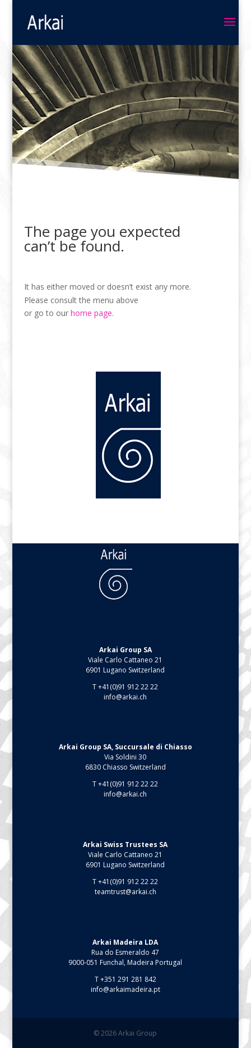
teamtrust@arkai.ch (125, 891)
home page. (92, 313)
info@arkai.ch (125, 697)
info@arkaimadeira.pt (125, 989)
